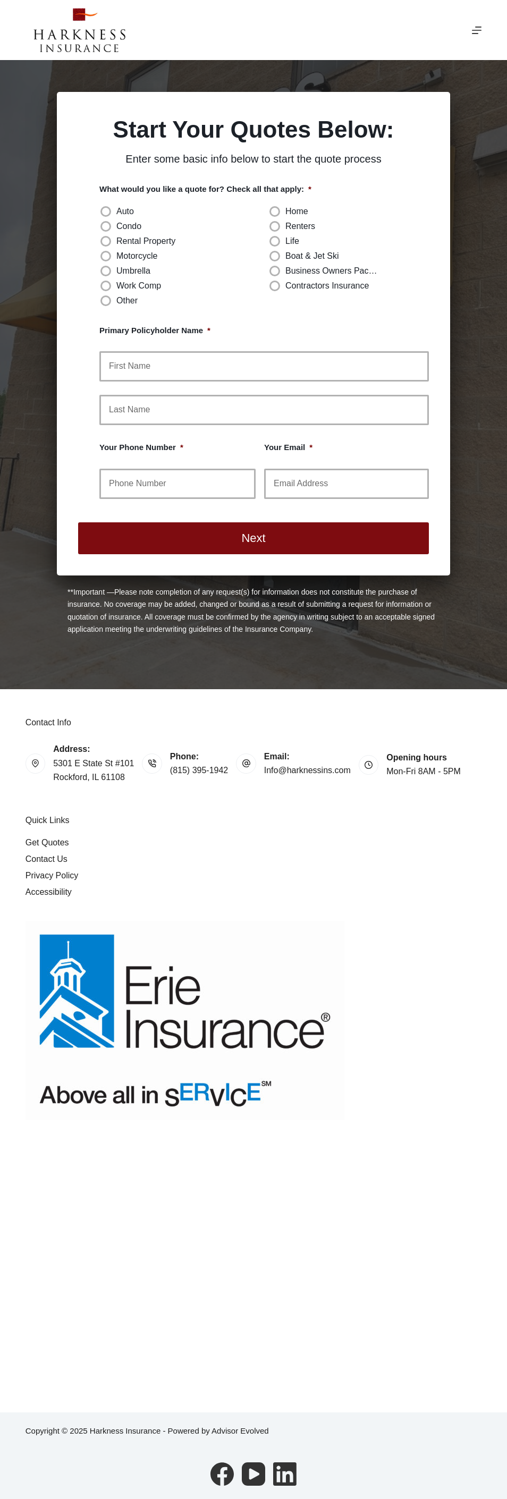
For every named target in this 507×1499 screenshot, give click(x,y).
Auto (125, 211)
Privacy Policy (52, 875)
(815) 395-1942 (199, 770)
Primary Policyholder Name (154, 330)
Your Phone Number (141, 447)
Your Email (288, 447)
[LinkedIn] (285, 1474)
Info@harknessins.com (307, 770)
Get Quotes (47, 842)
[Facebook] (222, 1474)
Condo (128, 226)
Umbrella (133, 270)
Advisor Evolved (240, 1430)
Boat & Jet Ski (312, 255)
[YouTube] (253, 1474)
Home (296, 211)
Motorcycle (136, 255)
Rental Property (145, 240)
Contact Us (46, 858)
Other (127, 300)
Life (292, 240)
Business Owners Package (336, 270)
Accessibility (49, 891)
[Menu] (476, 30)
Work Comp (138, 285)
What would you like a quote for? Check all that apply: (205, 188)
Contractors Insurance (327, 285)
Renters (300, 226)
